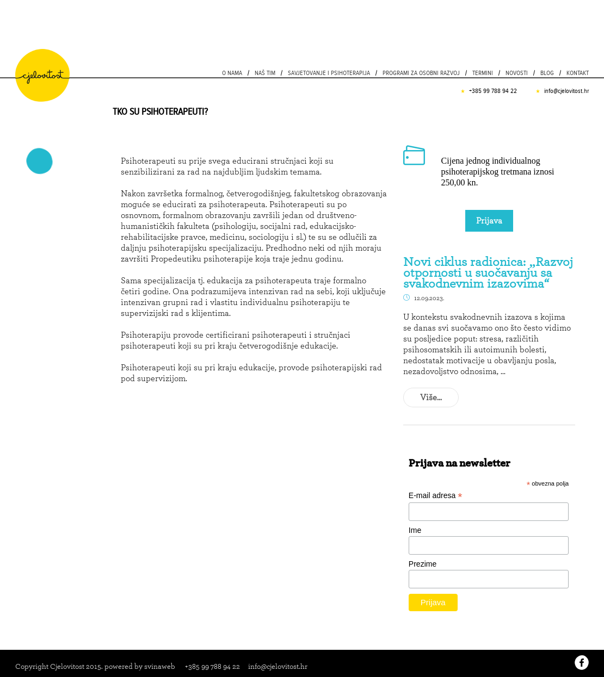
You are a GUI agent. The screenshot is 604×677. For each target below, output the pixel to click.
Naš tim (265, 73)
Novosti (517, 73)
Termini (482, 73)
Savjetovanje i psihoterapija (329, 73)
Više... (431, 397)
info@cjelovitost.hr (566, 91)
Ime (415, 530)
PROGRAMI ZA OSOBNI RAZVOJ (421, 73)
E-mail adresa (435, 495)
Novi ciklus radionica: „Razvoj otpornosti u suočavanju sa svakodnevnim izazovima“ (488, 272)
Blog (547, 73)
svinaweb (159, 666)
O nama (232, 73)
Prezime (422, 564)
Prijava (489, 220)
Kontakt (577, 73)
